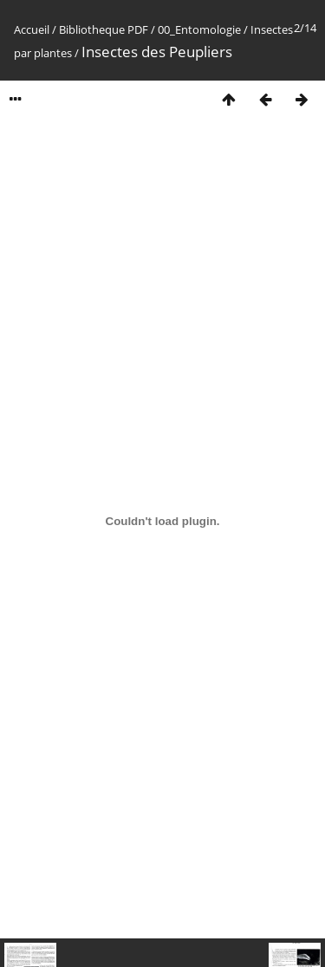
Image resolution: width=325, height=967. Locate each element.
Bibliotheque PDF (103, 29)
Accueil (31, 29)
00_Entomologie (199, 29)
